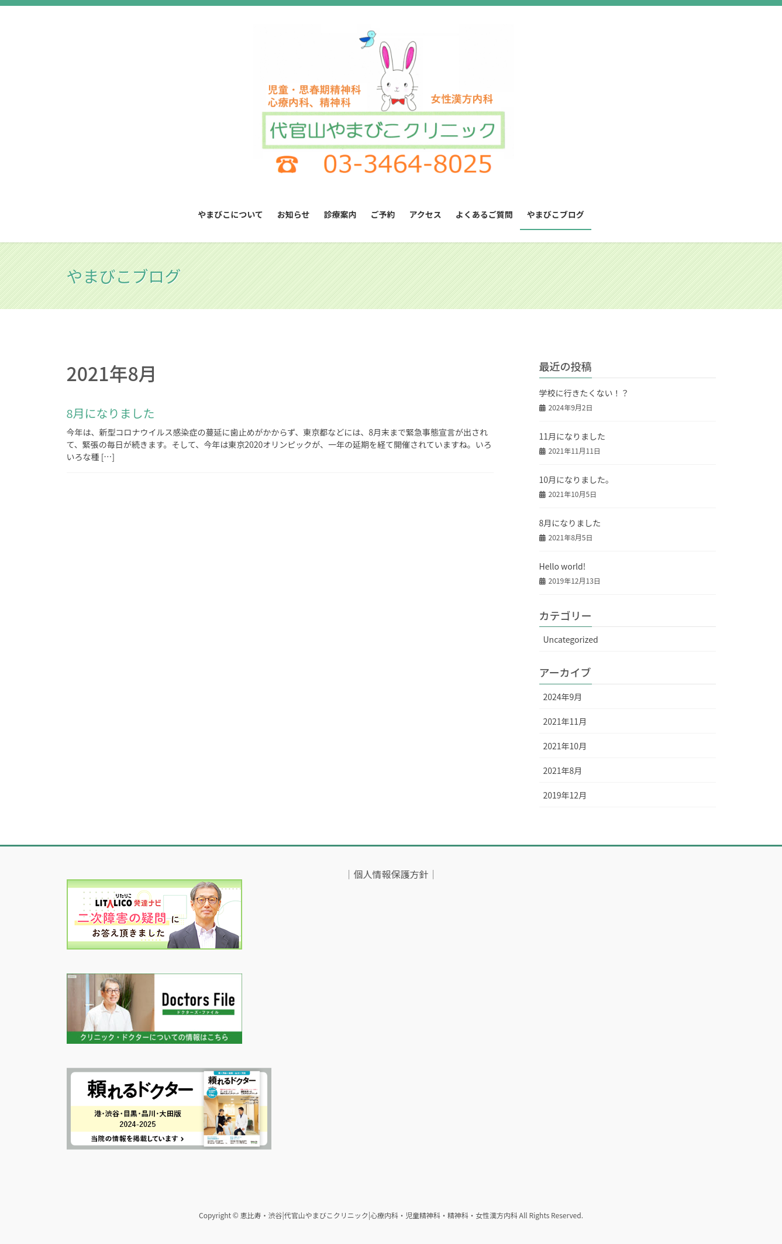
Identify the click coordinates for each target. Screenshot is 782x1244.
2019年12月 (565, 795)
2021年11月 (565, 721)
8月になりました (111, 413)
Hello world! (562, 566)
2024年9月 (563, 696)
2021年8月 (563, 770)
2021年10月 (565, 746)
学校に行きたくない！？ (584, 393)
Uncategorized (570, 639)
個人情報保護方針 (390, 874)
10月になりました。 (576, 479)
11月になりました (572, 436)
